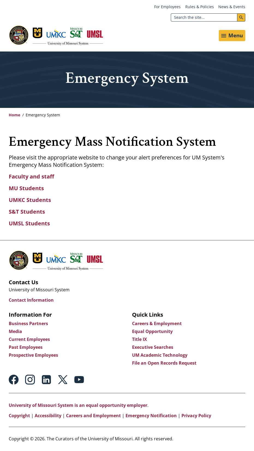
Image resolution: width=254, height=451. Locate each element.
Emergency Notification (151, 416)
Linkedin (46, 380)
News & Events (231, 6)
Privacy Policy (196, 416)
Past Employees (26, 347)
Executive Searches (152, 347)
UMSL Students (29, 223)
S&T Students (27, 211)
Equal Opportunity (152, 331)
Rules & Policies (199, 6)
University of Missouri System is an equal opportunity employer (78, 405)
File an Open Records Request (164, 363)
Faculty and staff (31, 176)
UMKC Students (30, 200)
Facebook (14, 380)
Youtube (79, 380)
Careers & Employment (157, 323)
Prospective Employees (33, 355)
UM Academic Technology (159, 355)
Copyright (19, 416)
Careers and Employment (93, 416)
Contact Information (31, 300)
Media (15, 331)
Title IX (139, 339)
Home (14, 114)
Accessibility (48, 416)
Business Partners (28, 323)
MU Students (26, 188)
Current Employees (29, 339)
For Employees (167, 6)
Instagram (30, 380)
